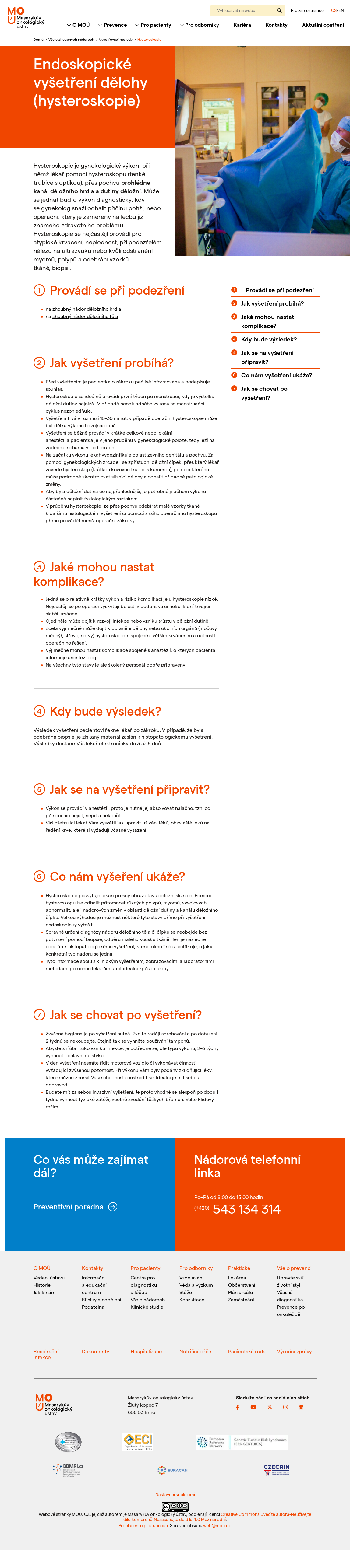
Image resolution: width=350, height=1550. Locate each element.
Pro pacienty (146, 1268)
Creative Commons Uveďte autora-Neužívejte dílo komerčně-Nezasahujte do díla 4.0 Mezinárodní (217, 1516)
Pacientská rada (247, 1351)
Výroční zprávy (294, 1351)
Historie (42, 1285)
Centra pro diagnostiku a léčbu (144, 1285)
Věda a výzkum (196, 1285)
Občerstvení (241, 1285)
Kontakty (277, 25)
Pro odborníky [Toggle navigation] (199, 25)
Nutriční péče (195, 1351)
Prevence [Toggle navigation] (112, 25)
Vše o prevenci (294, 1268)
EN (341, 10)
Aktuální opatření (323, 25)
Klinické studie (147, 1307)
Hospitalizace (146, 1351)
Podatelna (93, 1307)
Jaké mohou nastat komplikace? (267, 321)
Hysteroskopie (149, 39)
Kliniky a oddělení (101, 1299)
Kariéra (242, 25)
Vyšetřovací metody (116, 39)
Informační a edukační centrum (94, 1285)
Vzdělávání (191, 1277)
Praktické (239, 1268)
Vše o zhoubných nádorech (71, 39)
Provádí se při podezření (280, 289)
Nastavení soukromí (175, 1494)
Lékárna (237, 1277)
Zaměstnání (241, 1299)
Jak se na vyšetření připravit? (267, 357)
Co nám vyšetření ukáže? (276, 375)
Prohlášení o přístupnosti (143, 1525)
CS (334, 10)
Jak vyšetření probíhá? (272, 303)
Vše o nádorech (148, 1299)
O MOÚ (42, 1268)
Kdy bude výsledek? (269, 339)
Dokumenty (95, 1351)
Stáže (185, 1292)
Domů (39, 39)
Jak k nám (44, 1292)
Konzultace (191, 1299)
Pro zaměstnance (307, 10)
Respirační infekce (46, 1354)
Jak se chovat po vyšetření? (264, 393)
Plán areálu (240, 1292)
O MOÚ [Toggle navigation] (78, 25)
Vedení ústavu (49, 1277)
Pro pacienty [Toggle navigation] (153, 25)
